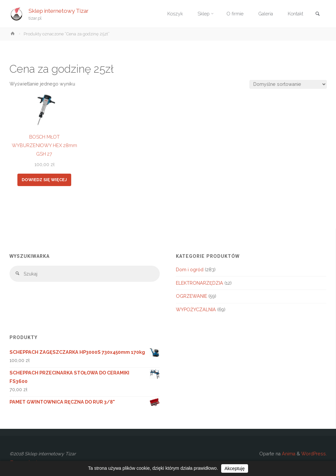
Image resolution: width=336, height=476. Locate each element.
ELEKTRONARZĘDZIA (199, 283)
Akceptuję (234, 468)
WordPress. (314, 453)
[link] (318, 14)
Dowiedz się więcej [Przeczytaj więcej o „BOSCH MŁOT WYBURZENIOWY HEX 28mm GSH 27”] (44, 179)
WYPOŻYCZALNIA (196, 309)
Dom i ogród (189, 269)
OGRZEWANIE (191, 296)
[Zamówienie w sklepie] (287, 84)
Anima (288, 453)
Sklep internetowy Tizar (59, 10)
